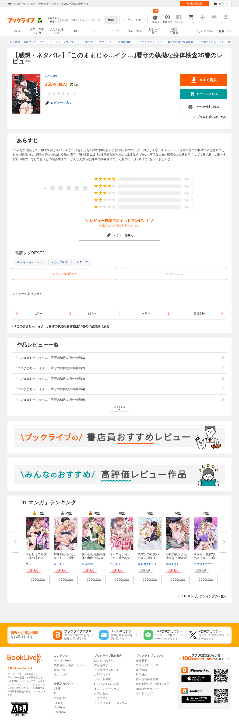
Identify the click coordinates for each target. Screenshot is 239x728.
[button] (38, 579)
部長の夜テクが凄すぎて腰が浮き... (176, 557)
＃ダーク (82, 262)
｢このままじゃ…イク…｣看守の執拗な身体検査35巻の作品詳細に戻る (62, 326)
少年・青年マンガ (37, 31)
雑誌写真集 (174, 31)
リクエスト (101, 698)
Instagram (60, 698)
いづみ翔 (51, 76)
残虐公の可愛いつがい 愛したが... (148, 557)
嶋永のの (87, 564)
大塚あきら (173, 564)
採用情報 (141, 670)
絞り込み (52, 20)
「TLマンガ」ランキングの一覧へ (204, 596)
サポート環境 (102, 679)
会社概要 (141, 660)
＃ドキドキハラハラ (30, 262)
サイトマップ (144, 693)
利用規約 (141, 674)
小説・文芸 (135, 31)
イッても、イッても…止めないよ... (120, 557)
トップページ (62, 660)
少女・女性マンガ (56, 31)
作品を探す (101, 665)
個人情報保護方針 (147, 679)
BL (76, 31)
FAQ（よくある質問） (108, 684)
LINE (57, 688)
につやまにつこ (203, 564)
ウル (28, 564)
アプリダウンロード (106, 670)
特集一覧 (59, 670)
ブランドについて (147, 665)
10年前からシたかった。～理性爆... (64, 557)
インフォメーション (106, 688)
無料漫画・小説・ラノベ (69, 665)
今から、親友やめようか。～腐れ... (204, 557)
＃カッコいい (60, 262)
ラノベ (115, 31)
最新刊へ (200, 313)
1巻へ (39, 313)
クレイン (159, 564)
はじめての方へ (205, 31)
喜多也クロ (145, 564)
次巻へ (146, 313)
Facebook (60, 712)
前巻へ (92, 313)
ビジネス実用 (154, 31)
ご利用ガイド (224, 31)
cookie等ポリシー (147, 688)
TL (95, 31)
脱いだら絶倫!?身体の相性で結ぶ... (93, 556)
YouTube (59, 707)
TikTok (58, 702)
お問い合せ (101, 693)
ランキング (61, 674)
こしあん (115, 564)
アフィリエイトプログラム (111, 702)
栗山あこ (59, 564)
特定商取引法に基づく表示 (152, 684)
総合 (17, 31)
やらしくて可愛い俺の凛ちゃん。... (36, 557)
